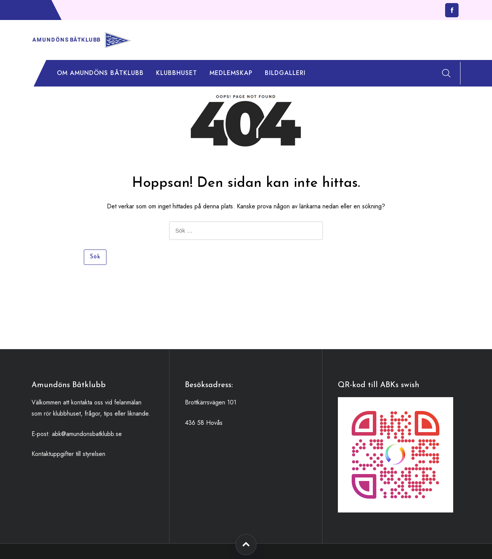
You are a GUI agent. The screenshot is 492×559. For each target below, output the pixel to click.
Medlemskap (231, 72)
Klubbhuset (176, 72)
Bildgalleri (285, 72)
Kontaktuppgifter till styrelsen (68, 453)
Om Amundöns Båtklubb (100, 72)
